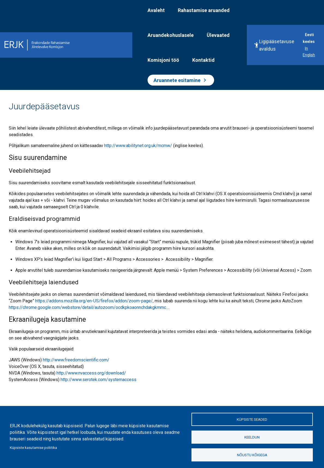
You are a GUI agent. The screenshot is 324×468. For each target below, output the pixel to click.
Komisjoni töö (163, 60)
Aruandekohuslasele (171, 35)
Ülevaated (218, 35)
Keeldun (252, 437)
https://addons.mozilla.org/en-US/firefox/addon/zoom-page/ (94, 300)
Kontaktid (203, 60)
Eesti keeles (309, 38)
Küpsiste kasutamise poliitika (33, 447)
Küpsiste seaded (252, 419)
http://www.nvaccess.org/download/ (91, 373)
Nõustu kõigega (252, 455)
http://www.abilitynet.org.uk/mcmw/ (138, 145)
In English (309, 51)
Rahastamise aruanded (204, 10)
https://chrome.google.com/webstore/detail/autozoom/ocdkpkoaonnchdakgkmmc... (89, 307)
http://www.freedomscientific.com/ (76, 359)
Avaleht (156, 10)
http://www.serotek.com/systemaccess (98, 379)
